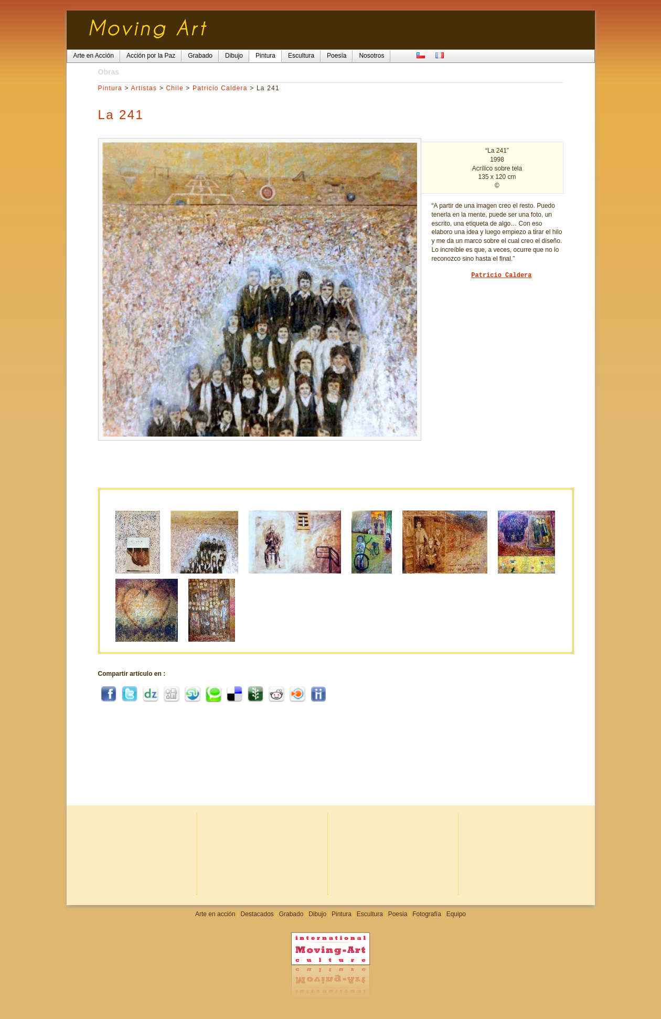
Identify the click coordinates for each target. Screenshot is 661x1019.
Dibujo (317, 914)
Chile (174, 88)
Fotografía (426, 914)
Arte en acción (215, 914)
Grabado (291, 914)
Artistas (144, 88)
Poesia (398, 914)
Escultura (370, 914)
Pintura (110, 88)
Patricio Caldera (220, 88)
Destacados (256, 914)
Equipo (456, 914)
